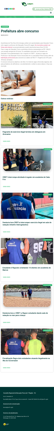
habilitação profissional (8, 58)
